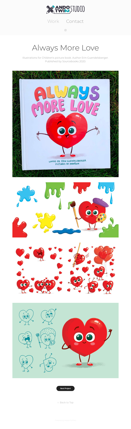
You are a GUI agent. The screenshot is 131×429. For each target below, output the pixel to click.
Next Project (65, 388)
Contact (75, 21)
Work (53, 21)
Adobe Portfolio (70, 420)
